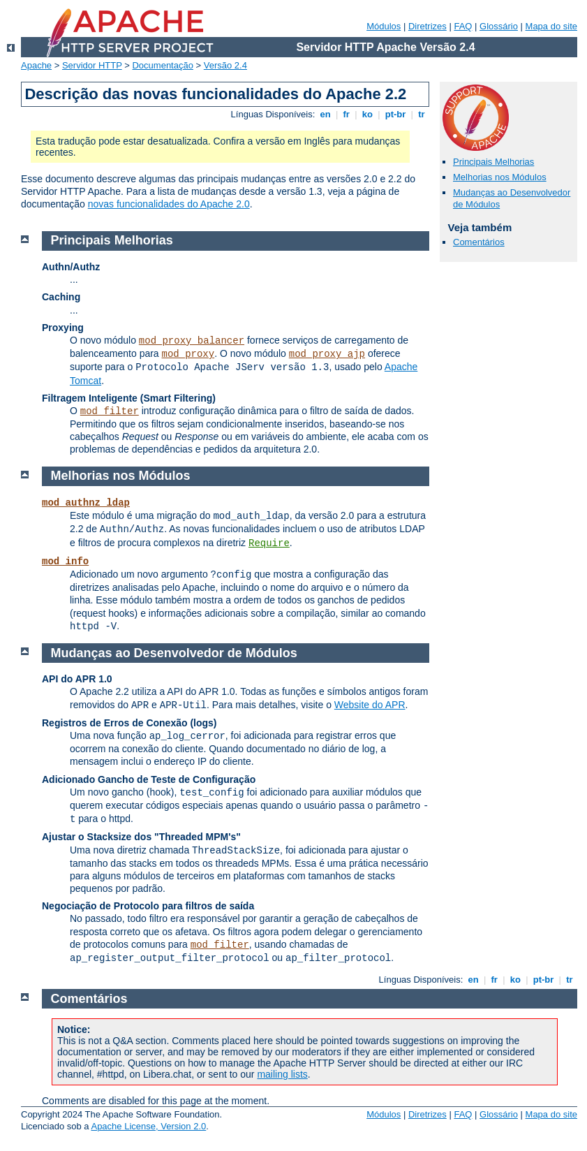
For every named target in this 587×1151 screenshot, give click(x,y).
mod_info (65, 561)
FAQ (463, 26)
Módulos (383, 26)
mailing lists (282, 1074)
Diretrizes (427, 26)
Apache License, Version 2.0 (148, 1126)
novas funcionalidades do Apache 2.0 (169, 204)
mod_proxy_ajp (327, 354)
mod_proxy (188, 354)
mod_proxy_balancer (191, 340)
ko (367, 114)
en (325, 114)
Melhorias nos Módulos (500, 177)
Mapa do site (551, 26)
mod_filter (109, 411)
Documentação (162, 65)
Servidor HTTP (92, 65)
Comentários (479, 242)
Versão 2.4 (225, 65)
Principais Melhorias (493, 161)
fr (346, 114)
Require (269, 543)
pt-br (395, 114)
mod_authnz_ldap (86, 502)
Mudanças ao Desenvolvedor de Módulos (174, 653)
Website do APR (370, 704)
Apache (36, 65)
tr (422, 114)
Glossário (499, 26)
